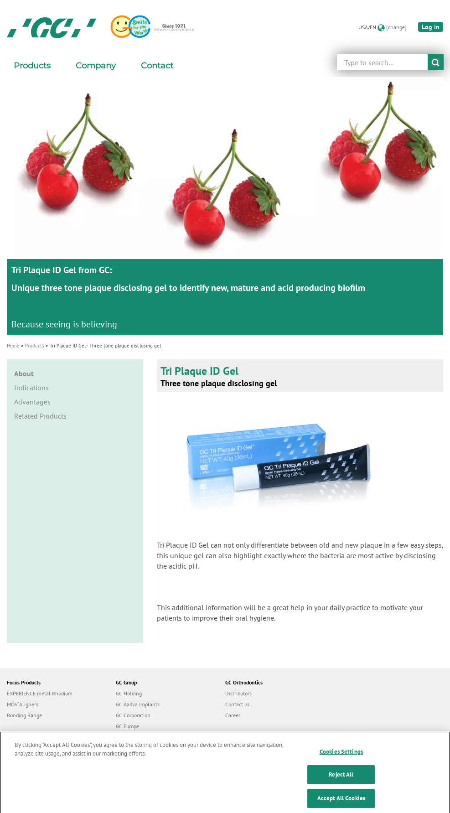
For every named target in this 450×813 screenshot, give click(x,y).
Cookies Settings (341, 757)
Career (232, 715)
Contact (157, 66)
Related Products (40, 415)
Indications (31, 387)
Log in (431, 27)
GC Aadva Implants (138, 704)
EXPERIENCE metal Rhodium (39, 693)
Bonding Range (24, 715)
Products (34, 345)
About (24, 373)
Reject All (341, 780)
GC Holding (129, 693)
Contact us (237, 704)
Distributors (238, 693)
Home (13, 345)
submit (436, 62)
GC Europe (127, 726)
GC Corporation (133, 715)
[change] (396, 27)
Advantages (32, 401)
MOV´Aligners (22, 704)
